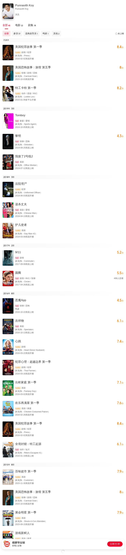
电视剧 (17, 52)
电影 (17, 121)
